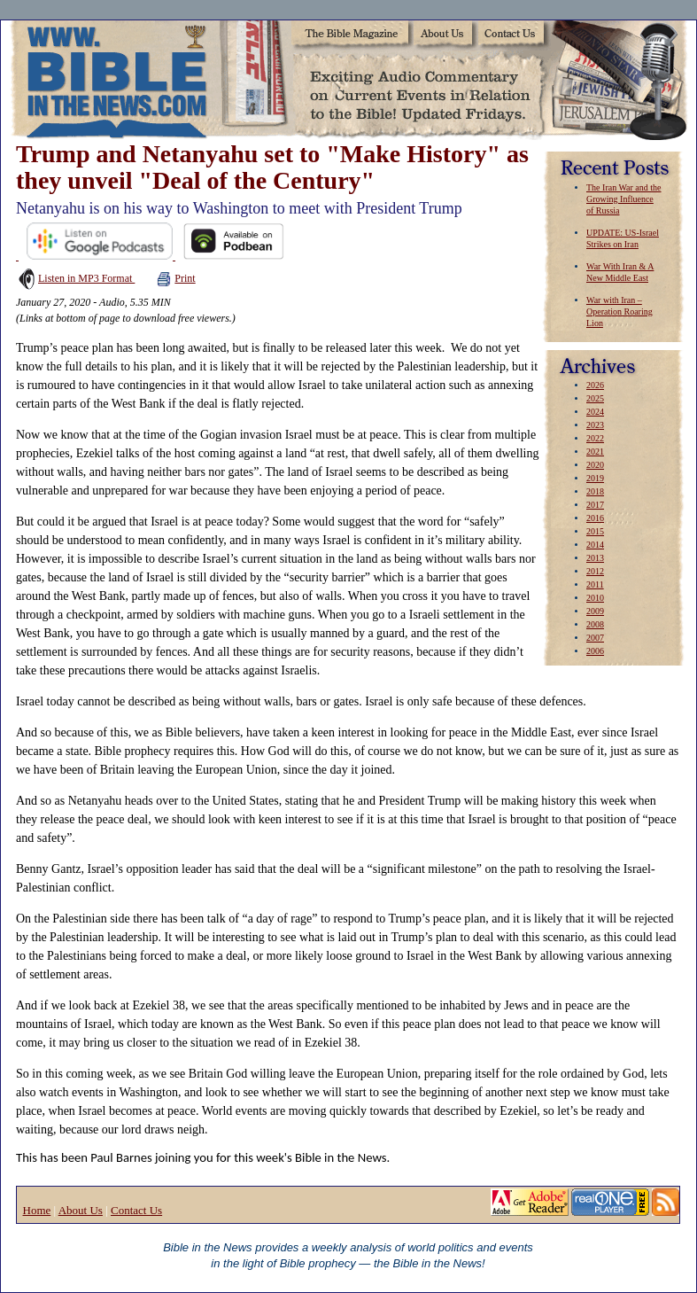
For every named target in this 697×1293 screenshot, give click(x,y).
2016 (595, 518)
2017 (595, 505)
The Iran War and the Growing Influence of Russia (624, 199)
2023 (595, 425)
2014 (595, 544)
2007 (595, 638)
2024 (595, 412)
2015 (595, 531)
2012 (595, 571)
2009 (595, 611)
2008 (595, 624)
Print (176, 278)
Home (37, 1210)
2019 (595, 478)
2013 (595, 558)
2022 (595, 438)
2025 (595, 398)
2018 (595, 491)
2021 (595, 451)
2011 (595, 584)
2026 (595, 385)
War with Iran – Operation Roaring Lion (619, 311)
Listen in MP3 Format (75, 278)
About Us (80, 1210)
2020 (595, 465)
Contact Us (136, 1210)
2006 (595, 651)
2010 (595, 598)
